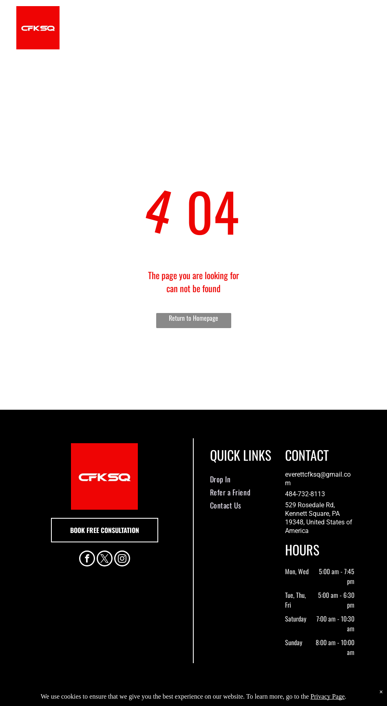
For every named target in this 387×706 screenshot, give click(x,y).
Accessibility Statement (210, 699)
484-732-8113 (305, 494)
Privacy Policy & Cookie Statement (143, 699)
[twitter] (105, 559)
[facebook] (87, 559)
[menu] (369, 27)
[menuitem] (241, 479)
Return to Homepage (193, 318)
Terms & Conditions (260, 699)
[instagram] (122, 559)
